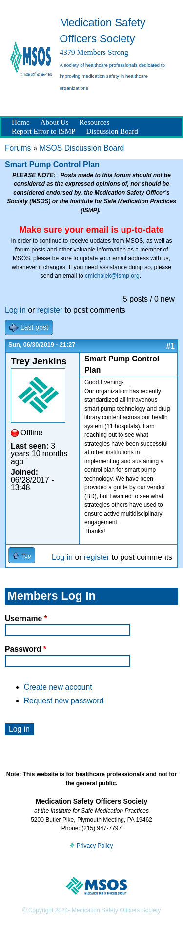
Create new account (58, 687)
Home (21, 122)
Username (26, 618)
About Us (55, 122)
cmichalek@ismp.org (112, 275)
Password (25, 649)
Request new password (64, 701)
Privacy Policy (91, 846)
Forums (18, 148)
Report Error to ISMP (43, 131)
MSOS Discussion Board (82, 148)
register (50, 310)
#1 (170, 346)
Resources (95, 122)
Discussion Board (112, 131)
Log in (15, 310)
